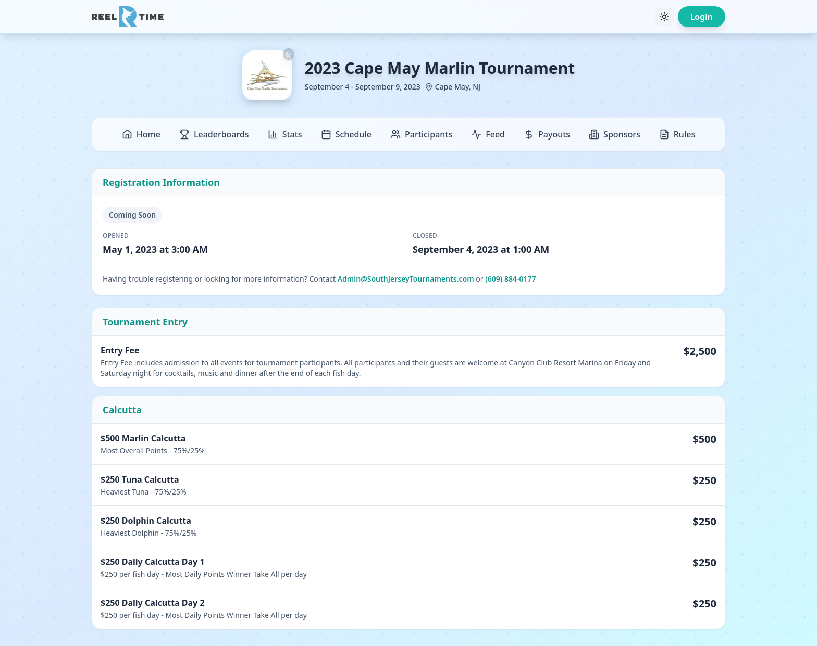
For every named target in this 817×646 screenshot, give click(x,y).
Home (141, 134)
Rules (677, 134)
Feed (488, 134)
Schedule (346, 134)
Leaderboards (214, 134)
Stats (285, 134)
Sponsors (614, 134)
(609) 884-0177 (510, 279)
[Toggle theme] (664, 16)
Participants (421, 134)
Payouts (547, 134)
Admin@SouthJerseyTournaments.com (406, 279)
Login (701, 16)
